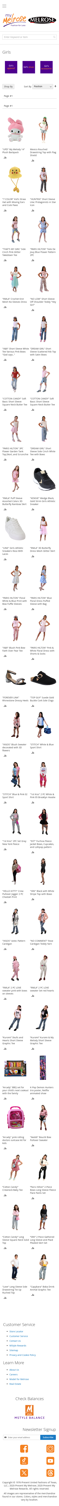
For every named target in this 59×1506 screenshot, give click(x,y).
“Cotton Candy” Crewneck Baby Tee (12, 1188)
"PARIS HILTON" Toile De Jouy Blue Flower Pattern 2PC (43, 252)
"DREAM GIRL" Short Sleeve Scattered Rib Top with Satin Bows (43, 351)
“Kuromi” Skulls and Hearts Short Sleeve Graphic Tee (12, 1040)
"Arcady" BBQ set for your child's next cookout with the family (15, 1090)
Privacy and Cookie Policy (22, 1354)
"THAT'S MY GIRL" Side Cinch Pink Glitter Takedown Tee (14, 252)
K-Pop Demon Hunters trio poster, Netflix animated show (41, 1090)
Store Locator (16, 1331)
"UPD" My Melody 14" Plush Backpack (13, 151)
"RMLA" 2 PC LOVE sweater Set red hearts (42, 989)
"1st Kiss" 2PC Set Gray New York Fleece (14, 843)
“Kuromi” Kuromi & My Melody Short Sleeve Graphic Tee (42, 1040)
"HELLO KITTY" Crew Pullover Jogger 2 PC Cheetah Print (12, 893)
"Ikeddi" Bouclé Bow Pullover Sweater (40, 1139)
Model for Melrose (19, 1379)
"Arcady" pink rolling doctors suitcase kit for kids (14, 1140)
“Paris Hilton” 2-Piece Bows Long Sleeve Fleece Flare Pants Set (43, 1189)
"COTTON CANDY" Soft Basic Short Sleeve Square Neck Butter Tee (14, 401)
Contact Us (15, 1340)
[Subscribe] (48, 1437)
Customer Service (18, 1336)
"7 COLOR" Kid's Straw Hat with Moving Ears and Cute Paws (14, 202)
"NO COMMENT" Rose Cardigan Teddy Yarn (41, 942)
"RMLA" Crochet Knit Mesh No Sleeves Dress (14, 300)
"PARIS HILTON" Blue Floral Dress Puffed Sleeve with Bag (41, 600)
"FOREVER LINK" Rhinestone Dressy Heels (15, 699)
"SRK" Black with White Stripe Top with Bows (42, 892)
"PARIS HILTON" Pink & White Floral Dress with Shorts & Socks (42, 650)
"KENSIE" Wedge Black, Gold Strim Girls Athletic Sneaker (42, 501)
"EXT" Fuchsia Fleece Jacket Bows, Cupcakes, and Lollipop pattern (42, 844)
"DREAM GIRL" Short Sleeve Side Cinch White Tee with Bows (42, 451)
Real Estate (15, 1383)
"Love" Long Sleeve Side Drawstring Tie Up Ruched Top (14, 1289)
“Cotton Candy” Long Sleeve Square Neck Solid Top (15, 1239)
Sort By (27, 86)
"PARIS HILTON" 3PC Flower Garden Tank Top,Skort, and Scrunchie (15, 451)
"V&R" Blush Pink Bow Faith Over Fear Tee (13, 649)
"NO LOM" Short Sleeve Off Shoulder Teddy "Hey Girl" (43, 301)
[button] (5, 157)
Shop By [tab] (8, 86)
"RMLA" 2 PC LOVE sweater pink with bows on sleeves (14, 990)
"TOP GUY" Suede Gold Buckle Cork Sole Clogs (42, 699)
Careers (13, 1374)
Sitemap (13, 1350)
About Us (14, 1369)
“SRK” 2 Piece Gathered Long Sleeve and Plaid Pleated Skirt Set (42, 1239)
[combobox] (29, 37)
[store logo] (29, 20)
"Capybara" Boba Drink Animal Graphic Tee (42, 1288)
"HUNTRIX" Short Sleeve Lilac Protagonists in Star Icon (43, 202)
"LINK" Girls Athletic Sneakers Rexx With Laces (12, 550)
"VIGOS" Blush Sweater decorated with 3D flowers (14, 747)
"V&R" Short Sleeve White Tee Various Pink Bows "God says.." (15, 351)
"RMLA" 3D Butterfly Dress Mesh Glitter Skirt (42, 549)
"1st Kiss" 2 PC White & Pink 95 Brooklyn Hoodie (42, 796)
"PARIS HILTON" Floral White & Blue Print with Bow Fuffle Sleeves (14, 600)
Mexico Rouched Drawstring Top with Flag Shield (43, 152)
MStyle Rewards (17, 1345)
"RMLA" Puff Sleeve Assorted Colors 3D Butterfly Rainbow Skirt (14, 501)
